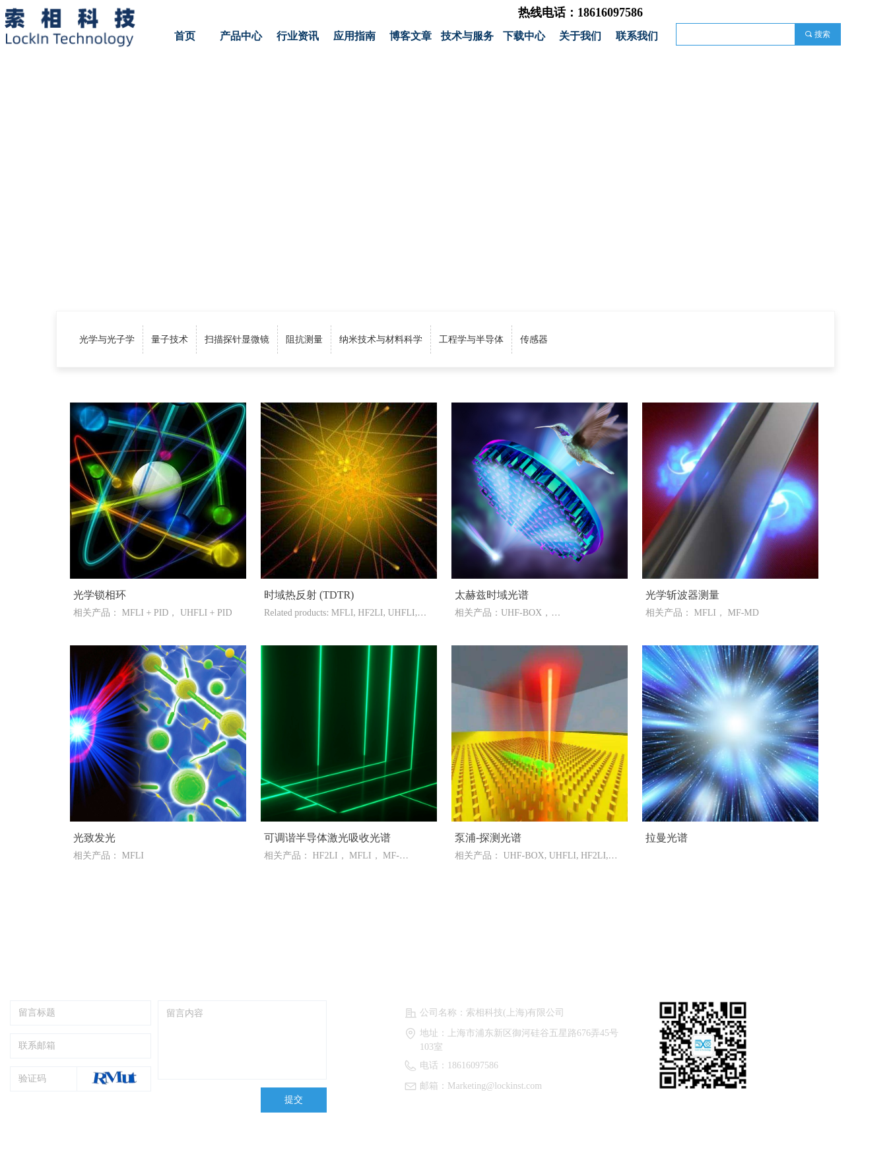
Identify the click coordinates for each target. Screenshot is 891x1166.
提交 (293, 1100)
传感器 (534, 339)
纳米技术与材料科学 (380, 339)
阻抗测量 (304, 339)
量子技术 (169, 339)
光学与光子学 (107, 339)
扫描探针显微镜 (237, 339)
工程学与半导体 (471, 339)
